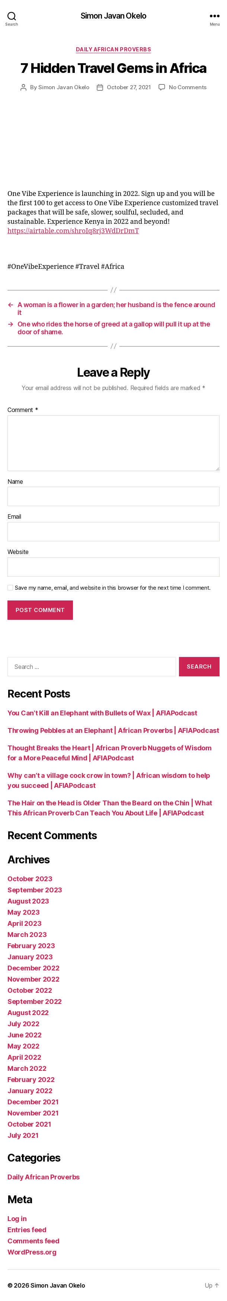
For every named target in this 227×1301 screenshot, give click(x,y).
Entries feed (27, 1230)
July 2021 (23, 1135)
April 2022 (24, 1057)
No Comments (188, 87)
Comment (22, 410)
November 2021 (33, 1113)
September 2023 (34, 890)
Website (18, 552)
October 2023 (29, 879)
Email (14, 516)
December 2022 (33, 968)
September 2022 (34, 1001)
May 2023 (23, 912)
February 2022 (31, 1079)
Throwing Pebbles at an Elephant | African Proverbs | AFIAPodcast (113, 730)
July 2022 (23, 1024)
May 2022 (23, 1046)
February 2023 (31, 946)
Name (15, 482)
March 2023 (27, 934)
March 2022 (26, 1068)
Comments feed (33, 1241)
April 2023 (24, 923)
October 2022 (29, 990)
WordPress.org (32, 1252)
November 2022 (33, 979)
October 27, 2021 (129, 87)
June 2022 (24, 1035)
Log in (16, 1219)
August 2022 (28, 1013)
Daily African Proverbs (113, 49)
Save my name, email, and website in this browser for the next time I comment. (113, 588)
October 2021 (29, 1124)
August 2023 (28, 901)
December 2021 (33, 1102)
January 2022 (29, 1091)
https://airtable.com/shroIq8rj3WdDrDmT (73, 231)
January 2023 (30, 957)
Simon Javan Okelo (113, 16)
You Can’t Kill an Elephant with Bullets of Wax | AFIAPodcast (102, 713)
